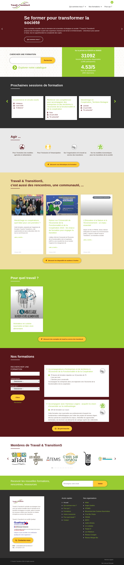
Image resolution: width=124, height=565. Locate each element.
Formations (67, 511)
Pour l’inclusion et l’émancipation (49, 153)
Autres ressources (69, 514)
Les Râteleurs (89, 532)
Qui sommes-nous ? (77, 6)
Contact (66, 520)
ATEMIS (87, 508)
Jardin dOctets (89, 523)
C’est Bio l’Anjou (90, 514)
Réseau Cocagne (90, 534)
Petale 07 (88, 529)
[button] (2, 29)
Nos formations (95, 6)
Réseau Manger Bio (91, 537)
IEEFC (87, 520)
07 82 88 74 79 (20, 547)
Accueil (66, 502)
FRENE (87, 517)
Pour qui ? (108, 7)
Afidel (87, 502)
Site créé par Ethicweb (107, 563)
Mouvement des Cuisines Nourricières (97, 511)
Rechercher (48, 60)
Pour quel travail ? (69, 517)
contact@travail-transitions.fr (24, 545)
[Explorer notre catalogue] (14, 67)
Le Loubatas (89, 526)
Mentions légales (108, 559)
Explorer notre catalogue (32, 67)
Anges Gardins (90, 505)
